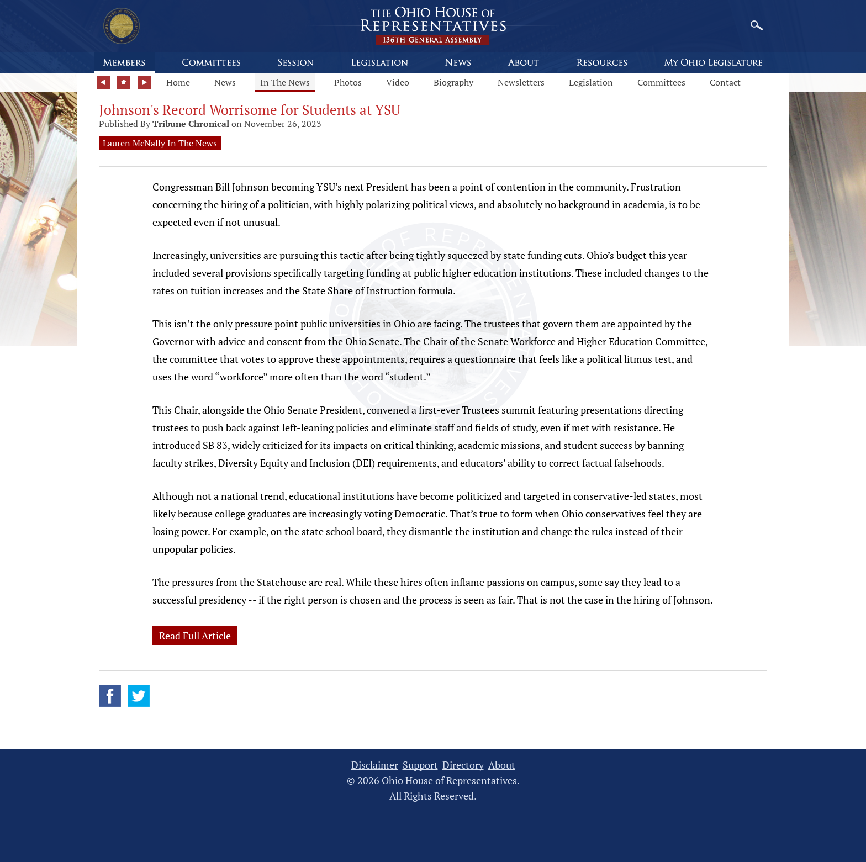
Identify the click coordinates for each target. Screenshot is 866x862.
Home (178, 82)
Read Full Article (195, 635)
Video (397, 82)
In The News (285, 82)
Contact (725, 82)
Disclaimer (374, 765)
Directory (463, 765)
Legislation (591, 82)
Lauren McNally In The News (160, 143)
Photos (348, 82)
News (225, 82)
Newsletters (521, 82)
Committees (661, 82)
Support (420, 765)
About (501, 765)
